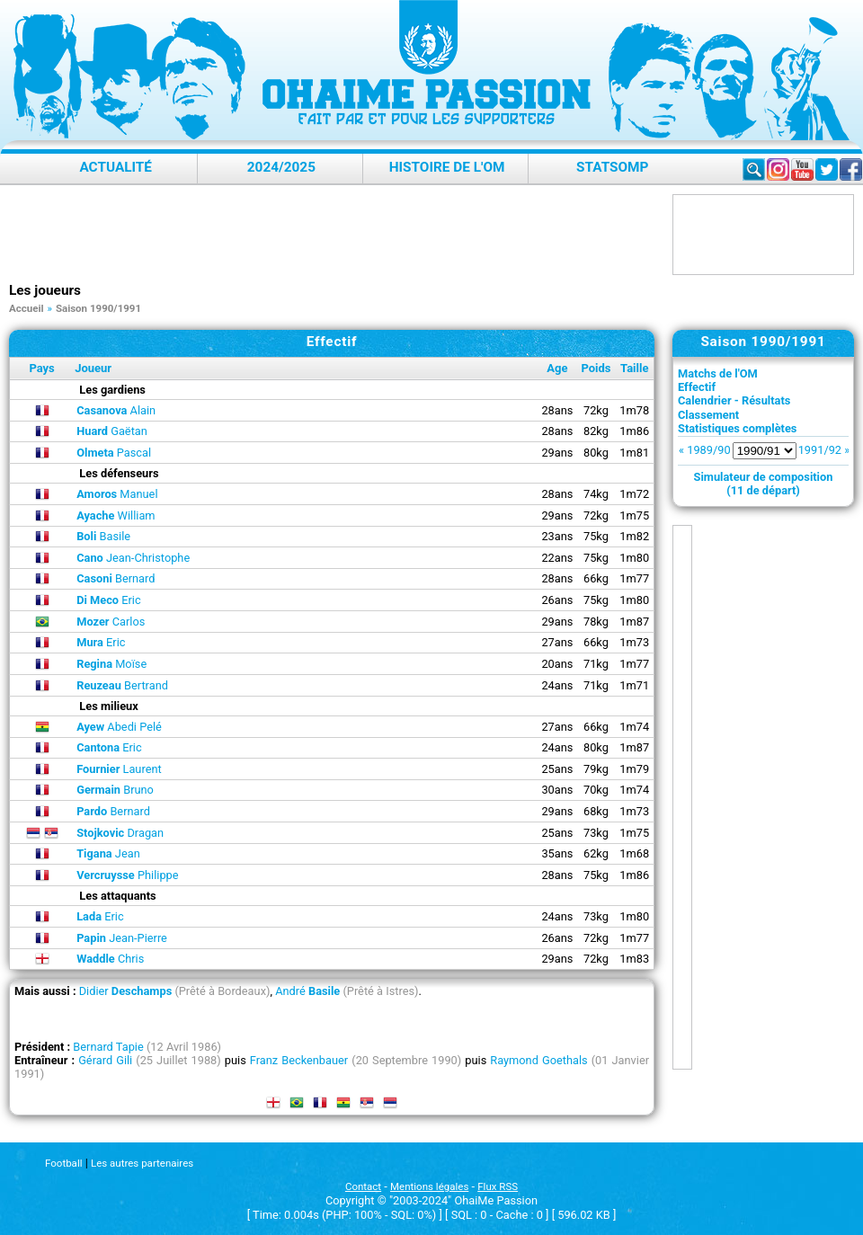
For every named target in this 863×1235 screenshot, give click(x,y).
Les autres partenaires (142, 1163)
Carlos (110, 621)
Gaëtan (111, 431)
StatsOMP (612, 167)
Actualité (115, 167)
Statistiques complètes (737, 428)
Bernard (115, 578)
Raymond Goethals (538, 1060)
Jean (108, 853)
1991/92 (819, 450)
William (115, 515)
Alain (116, 410)
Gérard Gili (105, 1060)
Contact (363, 1186)
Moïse (111, 664)
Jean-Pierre (121, 938)
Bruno (115, 789)
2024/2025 (281, 167)
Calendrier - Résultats (734, 400)
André (307, 991)
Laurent (118, 769)
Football (63, 1163)
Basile (103, 536)
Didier (125, 991)
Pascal (113, 452)
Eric (108, 600)
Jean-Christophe (133, 557)
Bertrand (122, 685)
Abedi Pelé (119, 726)
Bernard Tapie (108, 1046)
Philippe (127, 875)
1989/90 (708, 450)
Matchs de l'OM (718, 373)
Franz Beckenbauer (299, 1060)
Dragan (120, 833)
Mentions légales (429, 1186)
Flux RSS (497, 1186)
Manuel (116, 494)
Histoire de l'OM (447, 167)
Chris (110, 958)
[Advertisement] (336, 234)
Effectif (697, 387)
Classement (708, 415)
